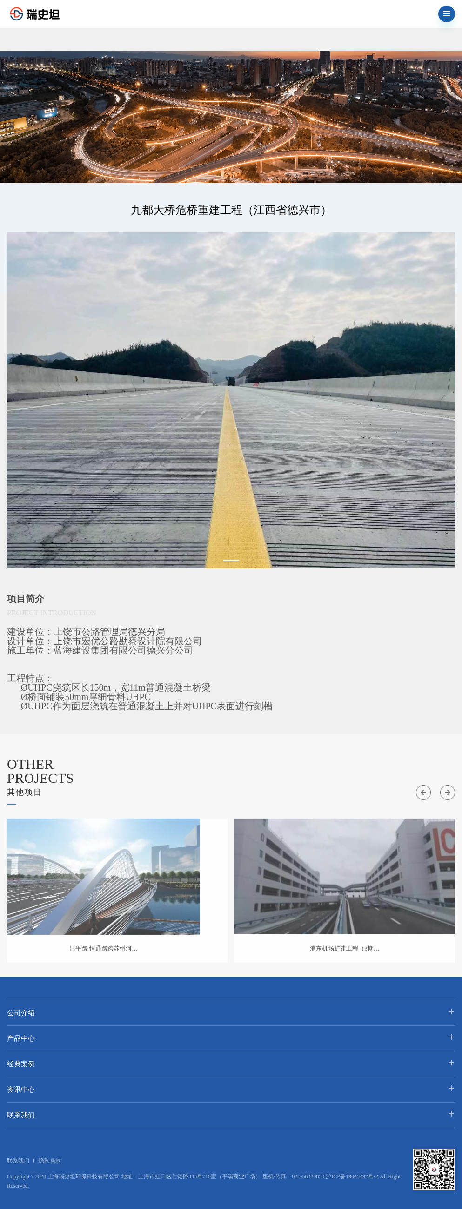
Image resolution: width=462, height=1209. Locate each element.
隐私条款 (50, 1160)
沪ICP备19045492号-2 (352, 1176)
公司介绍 (21, 1013)
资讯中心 (21, 1089)
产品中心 (21, 1038)
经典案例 (21, 1064)
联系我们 (21, 1115)
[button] (231, 560)
